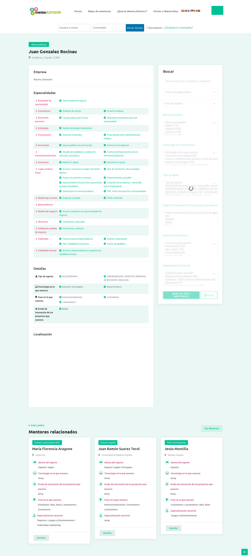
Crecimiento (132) (190, 246)
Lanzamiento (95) (190, 252)
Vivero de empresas (176, 442)
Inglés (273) (190, 125)
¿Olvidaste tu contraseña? (178, 27)
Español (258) (190, 128)
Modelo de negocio (46, 211)
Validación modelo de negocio (46, 230)
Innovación (42, 145)
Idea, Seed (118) (190, 249)
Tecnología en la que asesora (179, 144)
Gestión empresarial (115, 239)
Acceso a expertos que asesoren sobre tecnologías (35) (190, 159)
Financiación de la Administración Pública (122, 137)
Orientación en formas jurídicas (76, 191)
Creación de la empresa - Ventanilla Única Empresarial (123, 184)
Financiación (43, 135)
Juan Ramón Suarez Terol (119, 449)
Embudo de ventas (70, 111)
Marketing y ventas (46, 198)
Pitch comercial (113, 198)
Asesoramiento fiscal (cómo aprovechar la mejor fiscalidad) (80, 184)
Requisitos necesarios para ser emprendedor (120, 119)
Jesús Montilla (176, 449)
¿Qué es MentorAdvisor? (132, 11)
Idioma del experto (173, 114)
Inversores (42, 162)
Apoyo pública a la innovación (75, 145)
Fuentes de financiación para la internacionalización (121, 154)
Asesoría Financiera (70, 135)
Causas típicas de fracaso (73, 117)
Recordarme (154, 27)
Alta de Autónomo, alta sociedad (121, 169)
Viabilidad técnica (45, 250)
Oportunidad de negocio (72, 100)
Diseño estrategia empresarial (75, 128)
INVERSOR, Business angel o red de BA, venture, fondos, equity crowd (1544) (190, 185)
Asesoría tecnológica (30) (190, 162)
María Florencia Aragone (52, 449)
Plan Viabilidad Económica (74, 244)
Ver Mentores (212, 428)
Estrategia (42, 128)
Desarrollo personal (42, 119)
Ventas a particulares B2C (47, 442)
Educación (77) (190, 282)
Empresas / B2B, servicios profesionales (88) (190, 279)
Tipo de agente (171, 175)
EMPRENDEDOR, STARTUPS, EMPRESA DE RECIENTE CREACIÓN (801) (190, 189)
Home (78, 11)
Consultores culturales (72, 221)
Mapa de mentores (99, 11)
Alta (190, 216)
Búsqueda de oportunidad (43, 102)
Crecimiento (42, 111)
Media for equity (69, 162)
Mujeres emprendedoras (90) (190, 276)
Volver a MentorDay (165, 11)
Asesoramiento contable (117, 177)
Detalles (41, 538)
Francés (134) (190, 132)
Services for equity (114, 162)
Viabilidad (41, 239)
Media (190, 222)
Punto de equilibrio (114, 244)
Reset (209, 295)
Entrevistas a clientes (71, 228)
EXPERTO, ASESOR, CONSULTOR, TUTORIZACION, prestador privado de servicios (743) (190, 192)
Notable (190, 219)
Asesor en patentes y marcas (75, 177)
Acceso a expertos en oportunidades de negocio (80, 213)
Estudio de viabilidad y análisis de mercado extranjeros (77, 154)
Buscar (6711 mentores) (181, 295)
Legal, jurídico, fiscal (44, 171)
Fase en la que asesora (175, 235)
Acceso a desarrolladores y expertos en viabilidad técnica (80, 252)
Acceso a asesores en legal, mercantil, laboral (79, 171)
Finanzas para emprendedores (76, 239)
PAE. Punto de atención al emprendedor (125, 191)
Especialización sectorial (176, 265)
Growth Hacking (113, 111)
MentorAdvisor (44, 204)
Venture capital (107, 442)
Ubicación (41, 221)
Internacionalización (45, 154)
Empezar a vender (69, 198)
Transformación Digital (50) (190, 155)
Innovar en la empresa (116, 145)
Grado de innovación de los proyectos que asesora (190, 205)
